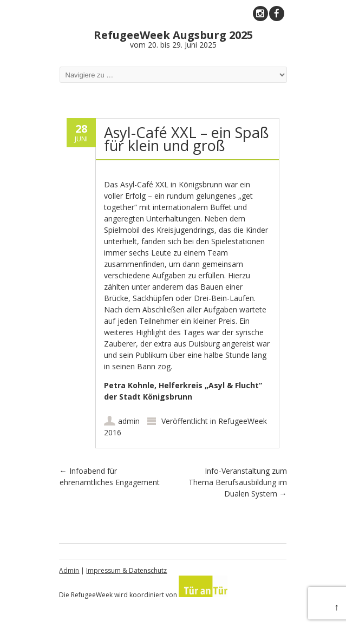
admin (129, 421)
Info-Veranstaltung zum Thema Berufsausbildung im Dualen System (237, 482)
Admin (69, 570)
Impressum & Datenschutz (126, 570)
